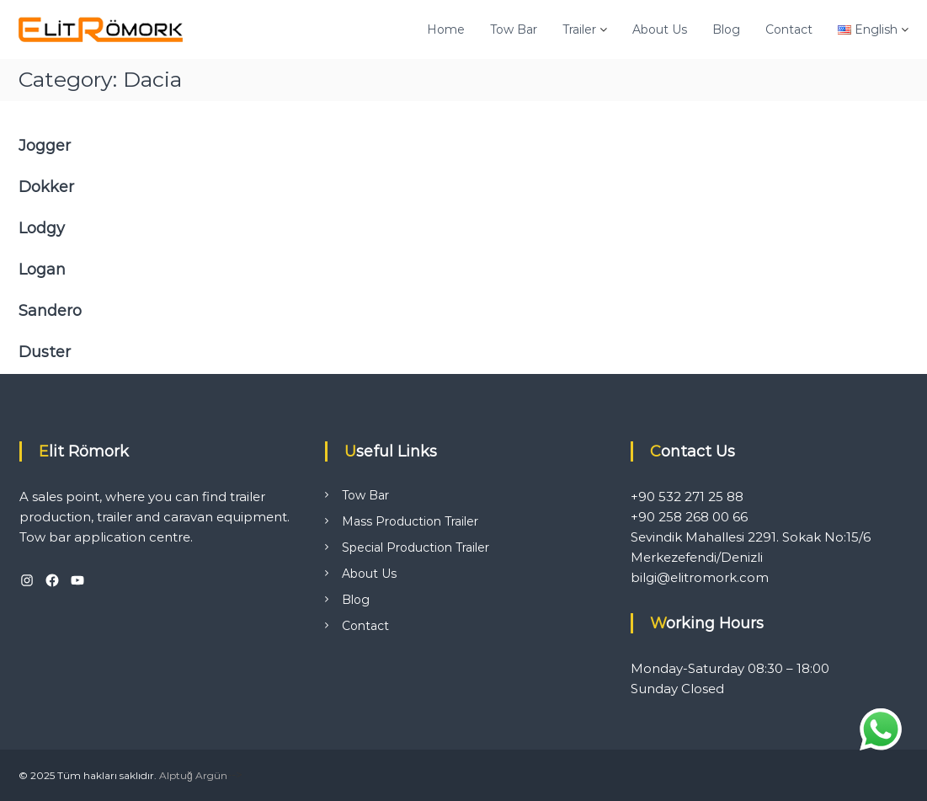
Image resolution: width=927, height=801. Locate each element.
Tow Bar (513, 29)
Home (446, 29)
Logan (42, 269)
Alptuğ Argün (193, 775)
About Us (659, 29)
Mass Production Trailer (410, 521)
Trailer (579, 29)
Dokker (46, 187)
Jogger (45, 145)
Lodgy (42, 228)
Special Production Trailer (415, 547)
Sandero (50, 311)
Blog (726, 29)
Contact (788, 29)
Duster (45, 352)
